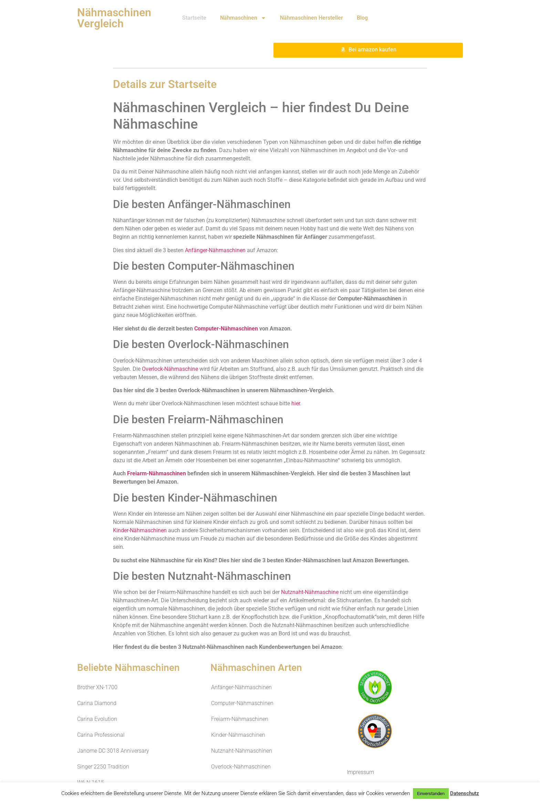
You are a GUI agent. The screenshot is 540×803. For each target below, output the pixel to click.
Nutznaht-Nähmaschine (310, 592)
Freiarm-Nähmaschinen (156, 473)
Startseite (194, 17)
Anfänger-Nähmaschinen (215, 250)
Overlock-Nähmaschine (170, 369)
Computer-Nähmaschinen (226, 328)
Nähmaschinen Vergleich (114, 18)
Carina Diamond (96, 703)
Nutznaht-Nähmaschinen (241, 750)
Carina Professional (101, 735)
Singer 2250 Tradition (103, 766)
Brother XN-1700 (97, 687)
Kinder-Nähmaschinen (140, 530)
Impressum (360, 772)
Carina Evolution (97, 719)
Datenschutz (464, 793)
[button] (368, 50)
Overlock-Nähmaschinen (241, 766)
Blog (362, 17)
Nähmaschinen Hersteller (311, 17)
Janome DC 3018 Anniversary (113, 750)
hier (295, 403)
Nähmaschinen (243, 18)
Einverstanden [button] (431, 793)
